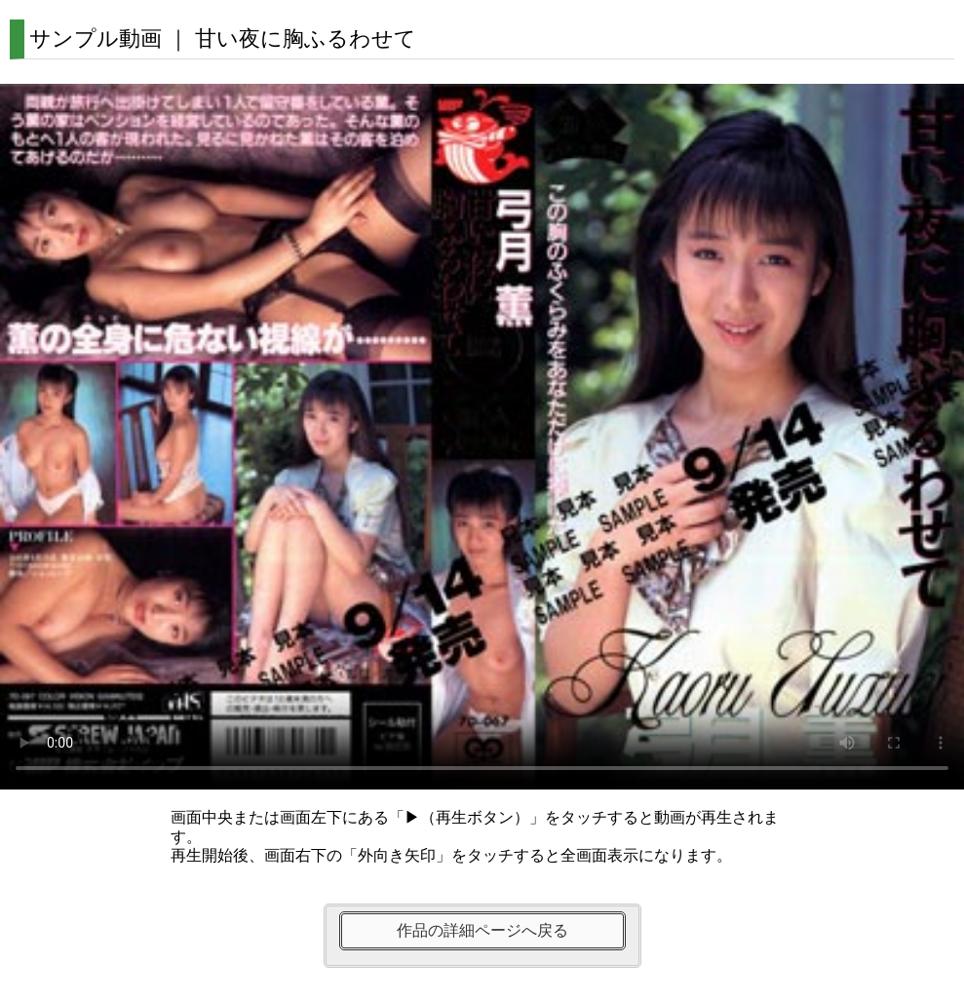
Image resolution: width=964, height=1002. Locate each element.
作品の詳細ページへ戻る (482, 930)
